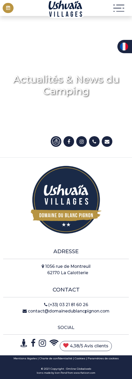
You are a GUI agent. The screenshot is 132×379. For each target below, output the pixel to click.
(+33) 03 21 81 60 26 (68, 304)
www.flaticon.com (84, 373)
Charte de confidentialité (55, 358)
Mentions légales (25, 358)
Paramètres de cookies (103, 358)
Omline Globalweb (78, 368)
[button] (8, 8)
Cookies (80, 358)
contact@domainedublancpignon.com (68, 311)
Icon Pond (61, 373)
